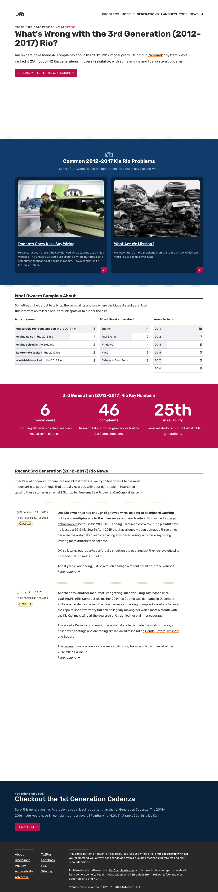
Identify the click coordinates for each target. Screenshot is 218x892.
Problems (110, 14)
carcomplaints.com (34, 518)
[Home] (20, 14)
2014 (158, 344)
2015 (158, 352)
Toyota (161, 631)
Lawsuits (169, 14)
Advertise (22, 877)
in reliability (173, 412)
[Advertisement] (109, 110)
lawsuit (69, 646)
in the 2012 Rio (35, 344)
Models (128, 14)
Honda (150, 631)
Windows (107, 344)
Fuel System (109, 336)
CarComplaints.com (108, 434)
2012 (158, 336)
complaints (109, 412)
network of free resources (111, 853)
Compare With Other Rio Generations (46, 72)
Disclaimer (22, 860)
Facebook (48, 860)
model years (45, 412)
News (194, 14)
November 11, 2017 (34, 512)
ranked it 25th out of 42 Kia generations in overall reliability (62, 61)
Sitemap (47, 871)
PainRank (155, 55)
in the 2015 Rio (39, 360)
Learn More (28, 827)
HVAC (105, 352)
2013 (158, 328)
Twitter (46, 854)
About (19, 854)
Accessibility (24, 871)
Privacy (20, 866)
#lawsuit (25, 523)
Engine (106, 328)
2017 (158, 360)
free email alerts (90, 492)
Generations (148, 14)
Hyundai (173, 631)
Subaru (69, 636)
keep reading (69, 572)
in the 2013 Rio (46, 328)
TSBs (183, 14)
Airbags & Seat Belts (114, 360)
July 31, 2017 (31, 592)
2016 (158, 368)
